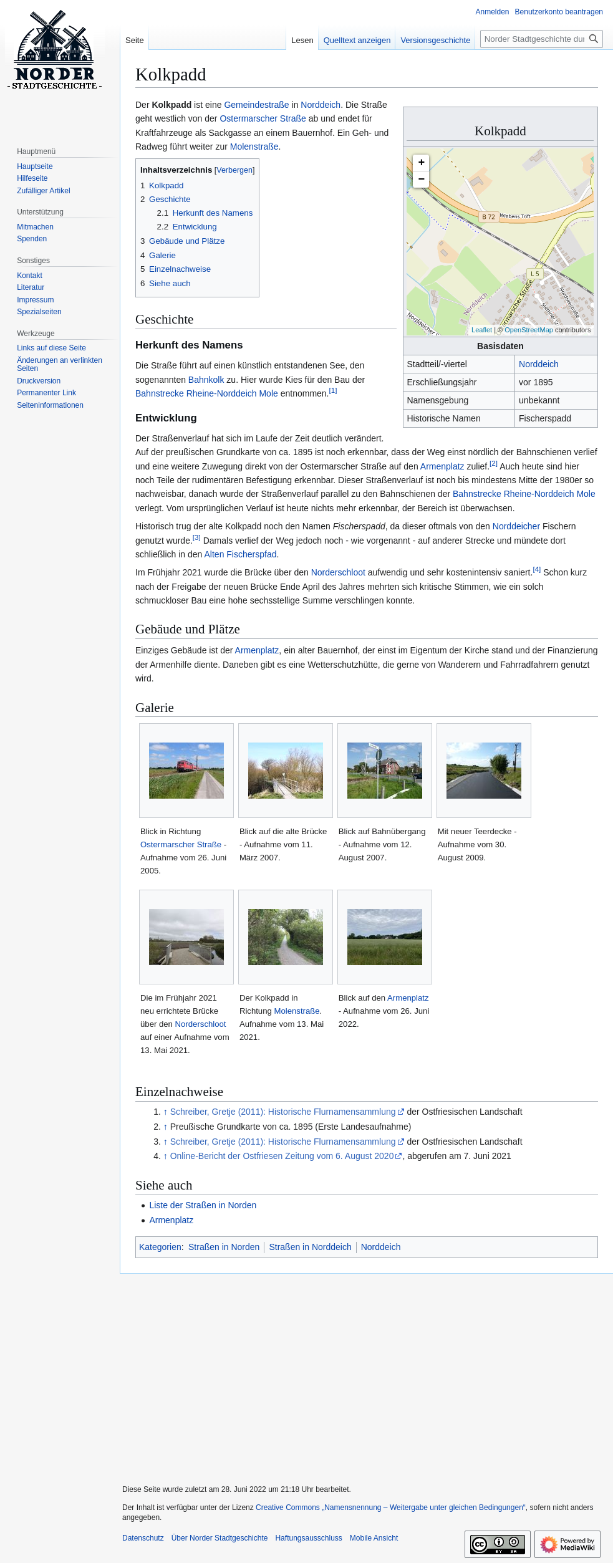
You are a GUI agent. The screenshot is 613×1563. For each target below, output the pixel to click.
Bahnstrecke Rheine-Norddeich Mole (206, 393)
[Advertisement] (361, 1371)
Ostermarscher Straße (263, 118)
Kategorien (160, 1247)
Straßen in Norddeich (310, 1247)
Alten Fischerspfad (241, 554)
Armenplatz (442, 466)
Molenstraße (254, 146)
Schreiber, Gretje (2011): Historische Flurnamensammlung (283, 1112)
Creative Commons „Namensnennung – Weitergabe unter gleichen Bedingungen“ (391, 1507)
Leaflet (481, 330)
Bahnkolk (206, 380)
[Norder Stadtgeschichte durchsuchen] (541, 39)
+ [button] (421, 162)
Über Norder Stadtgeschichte (219, 1538)
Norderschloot (338, 572)
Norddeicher (516, 526)
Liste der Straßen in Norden (202, 1205)
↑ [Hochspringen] (165, 1112)
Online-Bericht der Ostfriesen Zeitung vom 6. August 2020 (282, 1156)
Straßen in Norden (223, 1247)
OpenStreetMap (528, 330)
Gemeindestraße (256, 105)
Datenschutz (143, 1538)
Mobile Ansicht (374, 1538)
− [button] (421, 179)
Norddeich (539, 364)
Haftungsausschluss (308, 1538)
